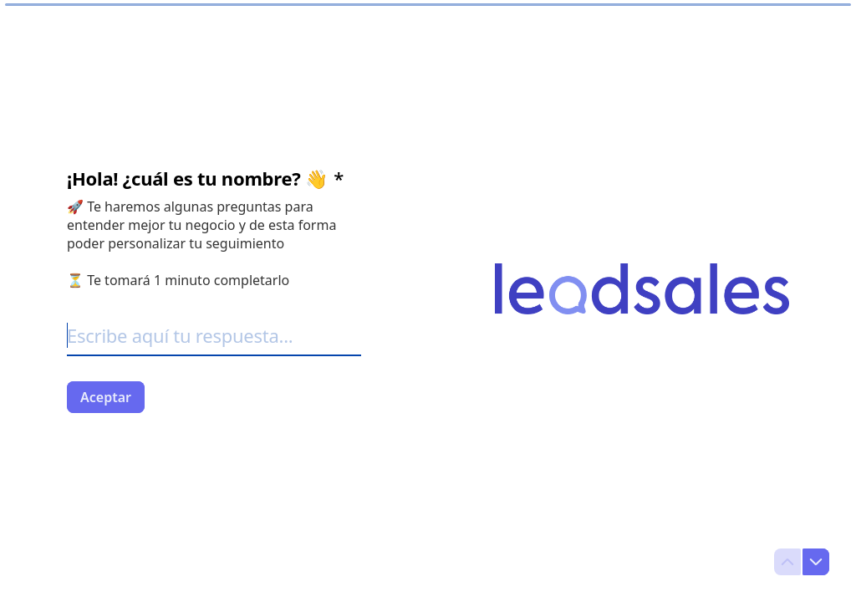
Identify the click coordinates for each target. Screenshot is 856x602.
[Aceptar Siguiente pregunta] (106, 397)
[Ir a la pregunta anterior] (787, 561)
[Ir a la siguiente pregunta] (815, 561)
